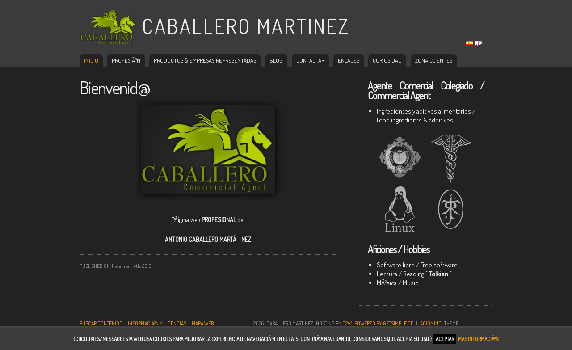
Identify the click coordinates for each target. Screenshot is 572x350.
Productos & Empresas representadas (205, 60)
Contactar (310, 60)
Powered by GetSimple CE (383, 323)
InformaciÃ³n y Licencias (157, 323)
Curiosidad (387, 60)
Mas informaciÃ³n (478, 339)
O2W (347, 323)
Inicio (91, 60)
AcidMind (431, 323)
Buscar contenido (101, 323)
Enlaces (348, 60)
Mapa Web (203, 323)
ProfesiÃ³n (126, 60)
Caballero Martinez (246, 26)
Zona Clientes (433, 60)
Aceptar (445, 339)
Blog (276, 60)
